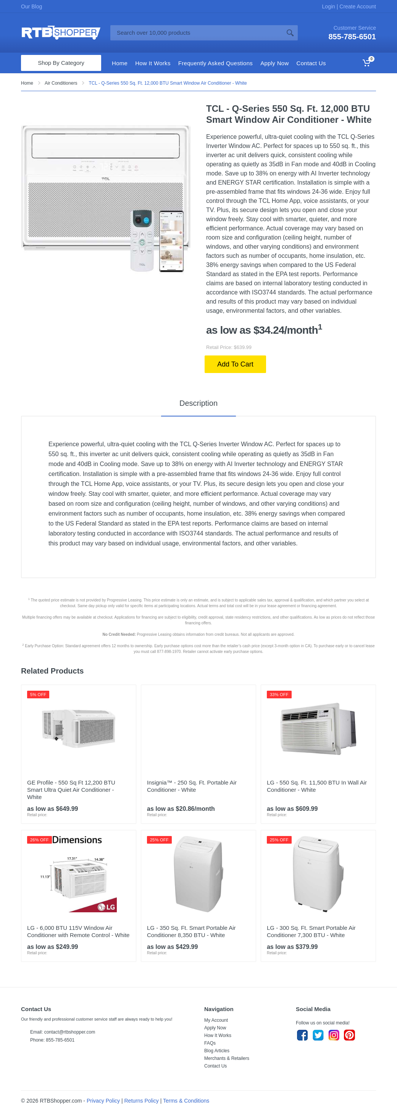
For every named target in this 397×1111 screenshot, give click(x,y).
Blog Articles (216, 1050)
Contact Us (215, 1066)
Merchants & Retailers (226, 1058)
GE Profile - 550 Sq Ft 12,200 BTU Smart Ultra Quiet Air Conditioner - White (71, 789)
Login (329, 6)
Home (27, 83)
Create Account (357, 6)
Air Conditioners (61, 83)
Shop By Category (61, 62)
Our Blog (31, 6)
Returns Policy (141, 1101)
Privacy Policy (103, 1101)
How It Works (217, 1035)
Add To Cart (235, 364)
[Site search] (196, 32)
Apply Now (215, 1028)
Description (198, 403)
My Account (216, 1020)
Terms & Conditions (186, 1101)
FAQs (210, 1043)
